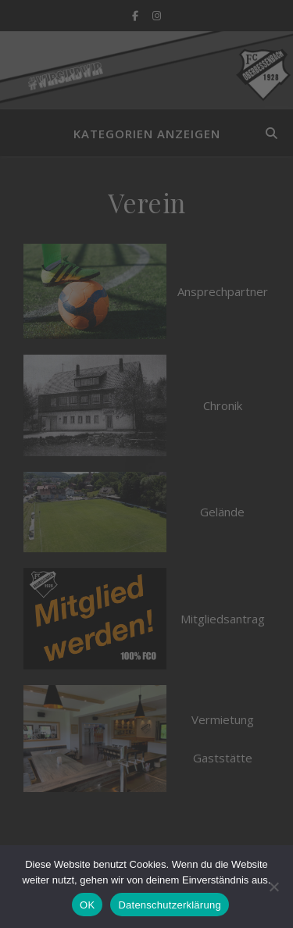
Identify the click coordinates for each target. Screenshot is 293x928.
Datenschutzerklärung (169, 905)
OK (87, 905)
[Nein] (273, 886)
